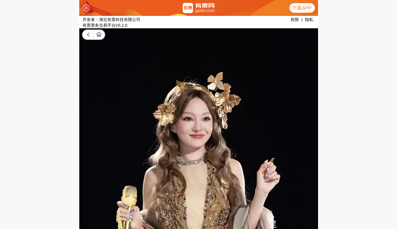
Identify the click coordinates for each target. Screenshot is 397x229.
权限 (295, 19)
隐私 (309, 19)
